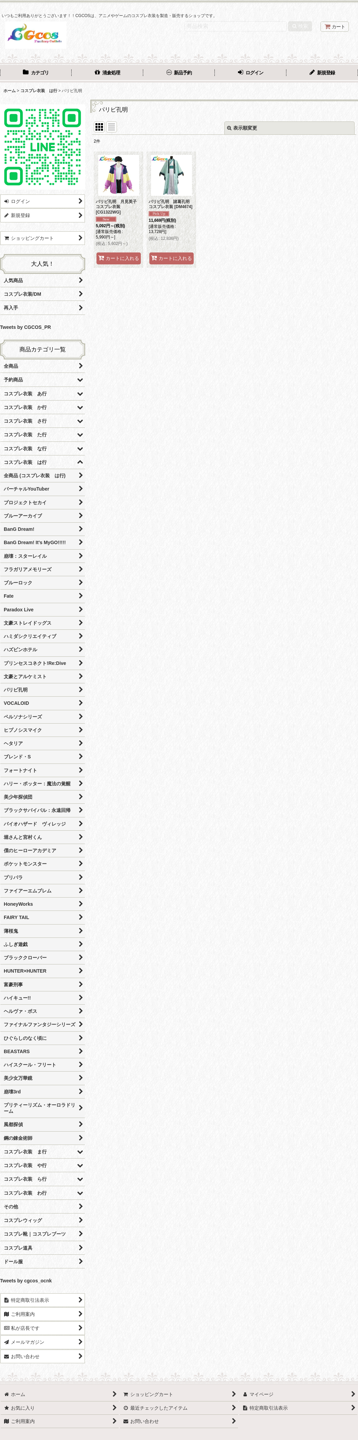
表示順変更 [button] (242, 128)
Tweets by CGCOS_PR (25, 327)
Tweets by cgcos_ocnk (26, 1280)
